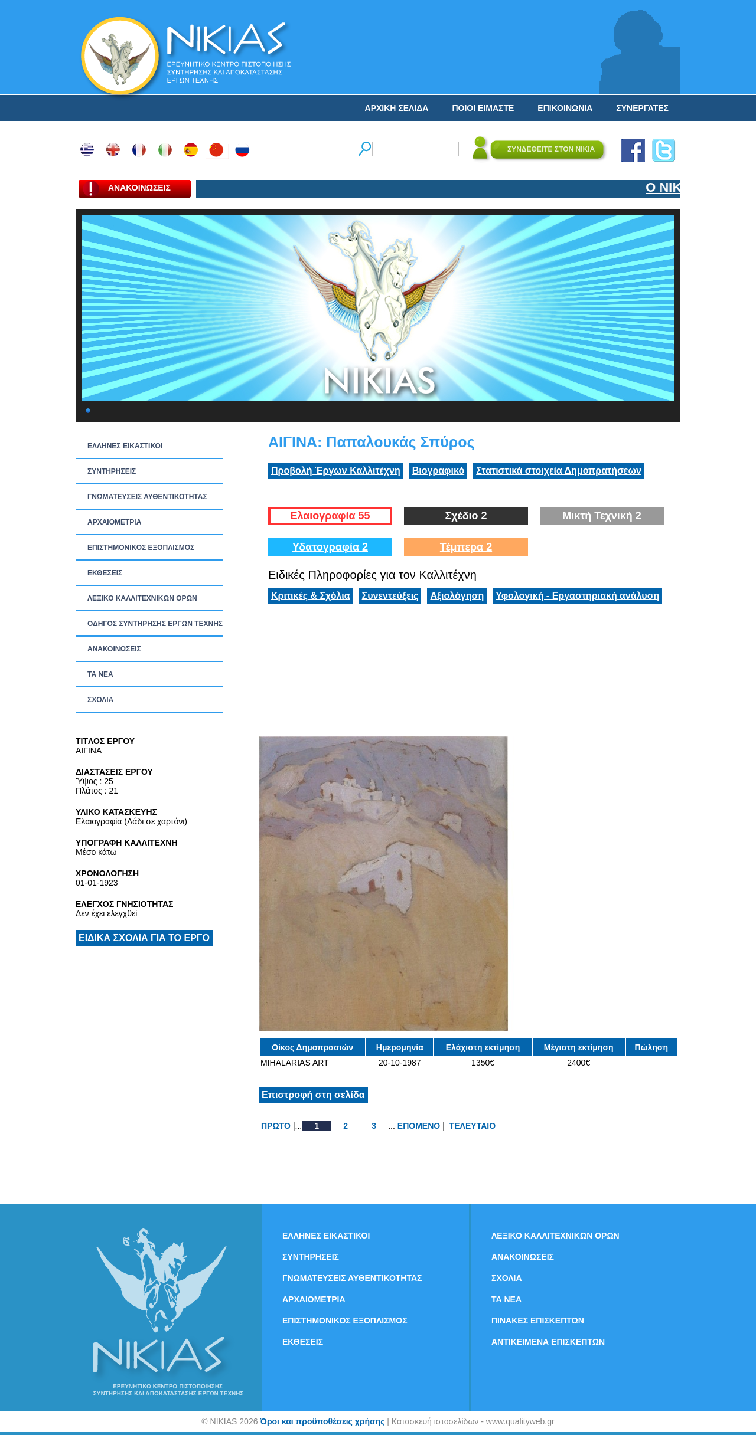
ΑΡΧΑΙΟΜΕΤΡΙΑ (114, 522)
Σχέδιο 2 (466, 516)
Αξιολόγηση (457, 596)
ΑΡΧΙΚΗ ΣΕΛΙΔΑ (397, 108)
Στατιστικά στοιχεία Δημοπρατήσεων (558, 471)
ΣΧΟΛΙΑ (100, 700)
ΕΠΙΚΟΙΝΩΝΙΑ (564, 108)
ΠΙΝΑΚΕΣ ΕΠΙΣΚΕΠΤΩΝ (537, 1320)
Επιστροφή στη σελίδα (313, 1095)
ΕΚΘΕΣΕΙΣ (104, 573)
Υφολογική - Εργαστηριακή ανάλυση (577, 596)
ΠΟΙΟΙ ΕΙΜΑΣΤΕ (483, 108)
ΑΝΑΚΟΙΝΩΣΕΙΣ (114, 649)
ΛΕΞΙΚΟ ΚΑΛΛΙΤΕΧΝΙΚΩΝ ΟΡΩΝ (142, 598)
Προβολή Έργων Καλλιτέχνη (335, 471)
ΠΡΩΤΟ (276, 1126)
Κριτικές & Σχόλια (310, 596)
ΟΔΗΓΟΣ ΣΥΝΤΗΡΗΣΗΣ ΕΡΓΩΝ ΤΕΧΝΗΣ (155, 624)
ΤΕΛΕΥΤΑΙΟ (472, 1126)
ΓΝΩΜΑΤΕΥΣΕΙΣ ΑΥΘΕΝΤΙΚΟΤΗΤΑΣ (147, 497)
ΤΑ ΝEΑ (100, 674)
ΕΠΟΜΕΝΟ (418, 1126)
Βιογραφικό (438, 471)
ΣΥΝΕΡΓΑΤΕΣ (642, 108)
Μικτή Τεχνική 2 (601, 516)
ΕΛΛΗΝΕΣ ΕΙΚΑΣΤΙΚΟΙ (124, 446)
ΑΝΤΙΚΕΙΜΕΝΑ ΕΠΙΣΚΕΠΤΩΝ (548, 1341)
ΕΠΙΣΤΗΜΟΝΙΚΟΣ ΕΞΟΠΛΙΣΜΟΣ (140, 547)
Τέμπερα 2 (466, 547)
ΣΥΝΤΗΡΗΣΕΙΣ (111, 471)
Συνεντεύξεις (390, 596)
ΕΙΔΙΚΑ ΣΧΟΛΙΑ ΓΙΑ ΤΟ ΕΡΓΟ (144, 938)
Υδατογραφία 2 (330, 547)
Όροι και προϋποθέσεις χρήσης (322, 1421)
